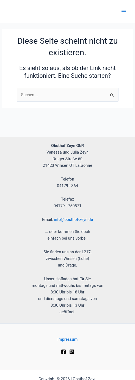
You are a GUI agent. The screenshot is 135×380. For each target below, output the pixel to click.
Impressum (67, 339)
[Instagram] (71, 351)
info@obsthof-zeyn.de (73, 219)
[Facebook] (63, 351)
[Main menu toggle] (124, 11)
